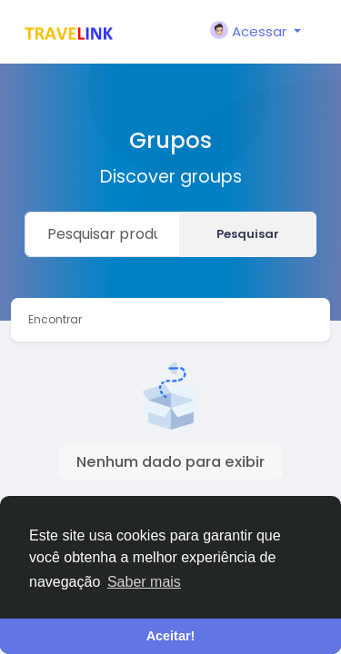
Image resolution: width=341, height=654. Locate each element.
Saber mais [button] (144, 582)
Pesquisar (247, 234)
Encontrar (55, 319)
